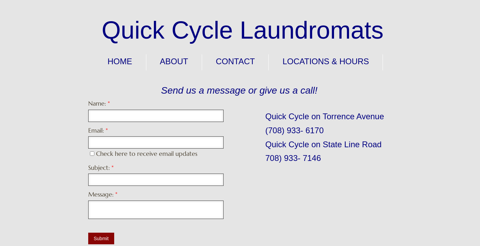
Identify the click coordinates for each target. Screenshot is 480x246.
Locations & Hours (325, 61)
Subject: (101, 168)
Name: (99, 103)
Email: (98, 130)
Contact (235, 61)
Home (120, 61)
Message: (102, 194)
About (174, 61)
